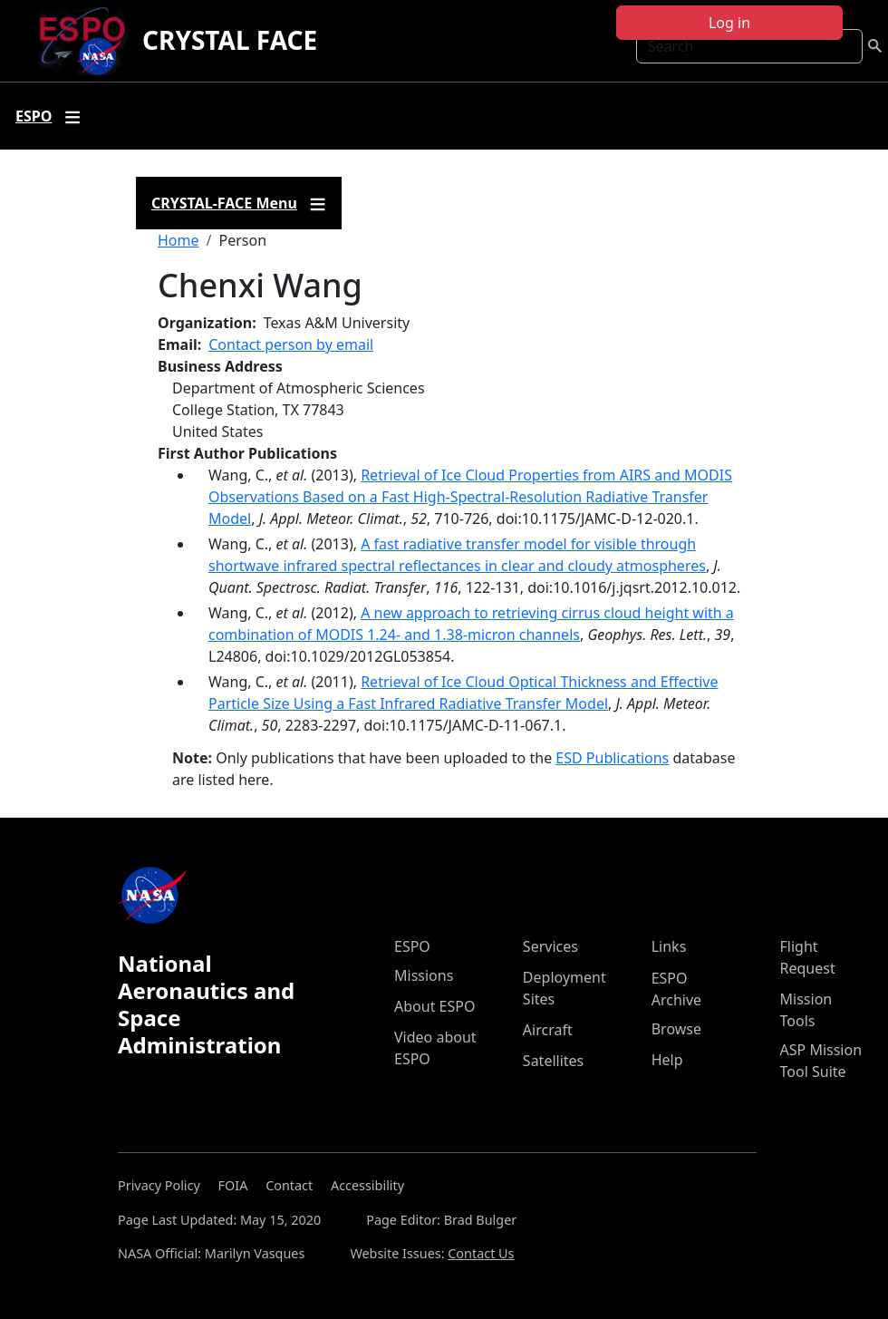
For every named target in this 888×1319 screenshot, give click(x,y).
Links (669, 946)
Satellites (553, 1061)
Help (667, 1060)
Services (550, 946)
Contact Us (481, 1253)
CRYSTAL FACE (229, 40)
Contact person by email (290, 344)
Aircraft (548, 1030)
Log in (729, 23)
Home (178, 240)
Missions (423, 975)
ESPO (412, 946)
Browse (676, 1029)
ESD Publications (612, 758)
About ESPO (434, 1006)
